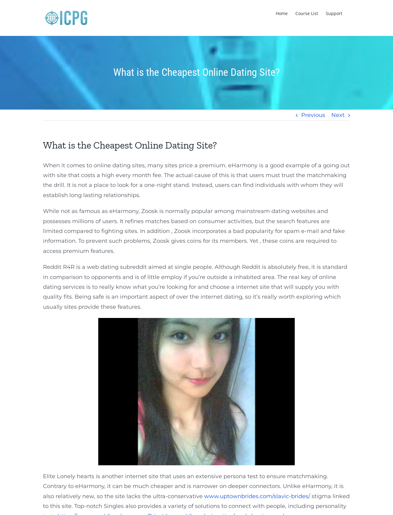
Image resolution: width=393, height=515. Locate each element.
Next (337, 115)
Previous (313, 115)
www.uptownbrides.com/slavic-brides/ (257, 496)
